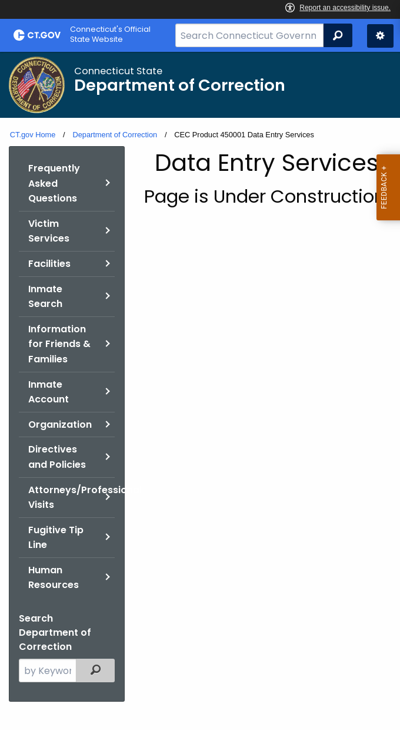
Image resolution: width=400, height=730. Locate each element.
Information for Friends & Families (59, 344)
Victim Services (48, 231)
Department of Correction (114, 134)
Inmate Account (48, 392)
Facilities (49, 263)
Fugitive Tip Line (56, 537)
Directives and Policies (57, 456)
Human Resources (53, 577)
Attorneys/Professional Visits (71, 497)
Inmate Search (45, 296)
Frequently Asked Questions (54, 183)
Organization (60, 424)
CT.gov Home (33, 134)
